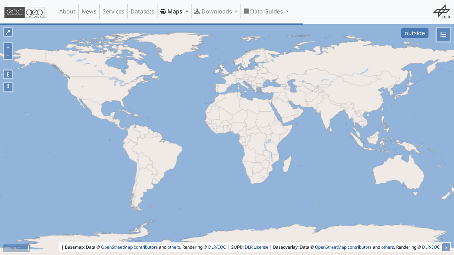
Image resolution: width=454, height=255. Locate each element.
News (89, 11)
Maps (172, 11)
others (173, 247)
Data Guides (264, 11)
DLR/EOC (217, 247)
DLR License (256, 247)
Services (113, 11)
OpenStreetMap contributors (129, 247)
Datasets (142, 11)
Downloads (213, 11)
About (67, 11)
